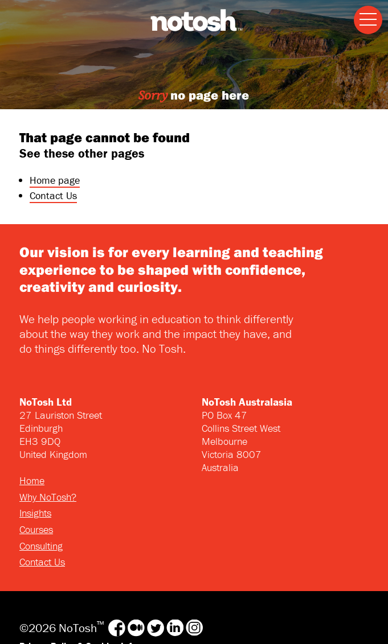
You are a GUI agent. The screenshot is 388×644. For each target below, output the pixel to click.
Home (31, 480)
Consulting (41, 545)
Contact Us (53, 195)
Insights (35, 512)
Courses (36, 529)
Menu (365, 11)
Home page (55, 180)
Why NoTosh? (47, 496)
